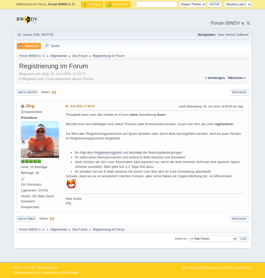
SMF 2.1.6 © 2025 (24, 267)
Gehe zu (180, 238)
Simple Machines (47, 267)
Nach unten (27, 92)
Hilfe (185, 267)
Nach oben (26, 218)
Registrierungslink (108, 152)
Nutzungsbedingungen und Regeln (211, 267)
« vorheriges (215, 78)
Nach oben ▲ (243, 267)
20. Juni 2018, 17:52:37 (80, 106)
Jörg (30, 106)
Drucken (239, 92)
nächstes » (237, 78)
